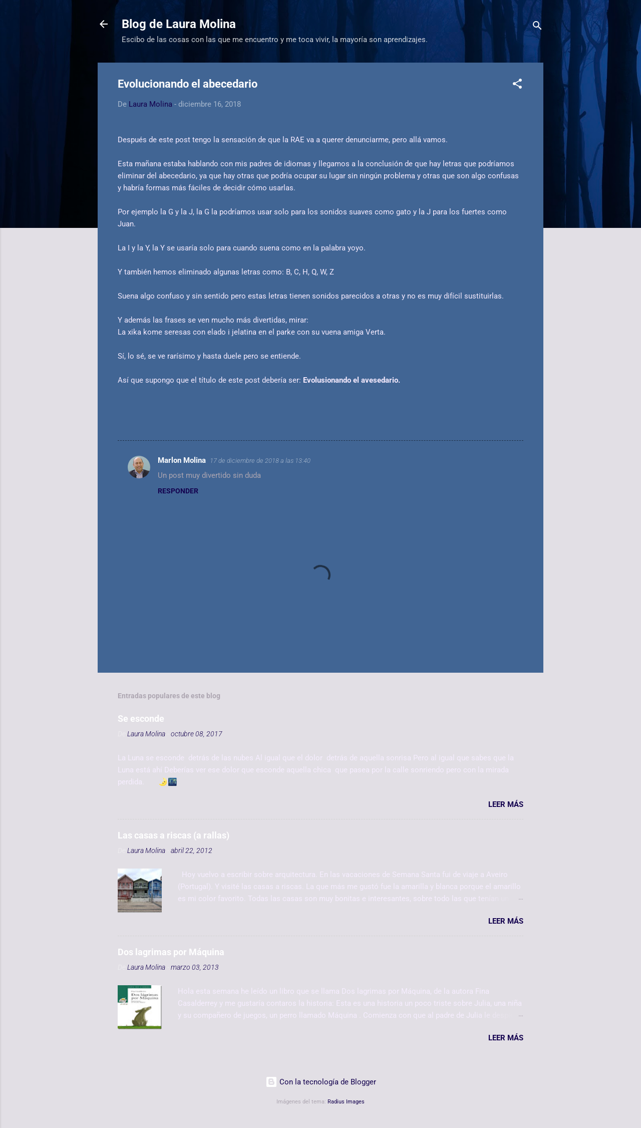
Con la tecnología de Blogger (320, 1081)
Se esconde (141, 718)
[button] (517, 85)
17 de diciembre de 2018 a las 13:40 (260, 460)
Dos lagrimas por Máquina (171, 952)
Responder (178, 491)
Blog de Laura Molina (179, 24)
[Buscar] (537, 27)
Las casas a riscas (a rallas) (173, 835)
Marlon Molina (182, 460)
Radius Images (346, 1101)
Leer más (505, 804)
